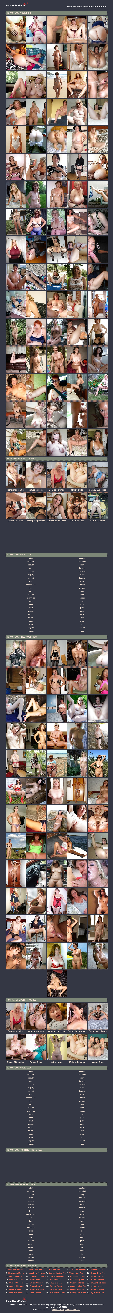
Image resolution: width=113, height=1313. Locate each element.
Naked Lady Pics (77, 1280)
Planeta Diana (56, 1283)
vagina (31, 628)
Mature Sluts (55, 1280)
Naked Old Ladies (77, 1276)
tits (82, 624)
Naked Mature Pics (37, 1283)
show (82, 621)
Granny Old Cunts (16, 1286)
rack (82, 614)
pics (82, 604)
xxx (82, 631)
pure (82, 611)
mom (82, 595)
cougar (31, 571)
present (31, 611)
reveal (30, 618)
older (31, 604)
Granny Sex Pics (97, 1270)
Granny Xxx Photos (38, 1276)
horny (82, 585)
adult (31, 558)
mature (31, 595)
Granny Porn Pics (98, 1273)
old (82, 601)
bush (31, 568)
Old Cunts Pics (15, 1276)
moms (82, 598)
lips (30, 591)
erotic (82, 575)
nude (31, 601)
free (30, 581)
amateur (82, 558)
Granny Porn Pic (36, 1286)
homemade (30, 585)
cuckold (82, 571)
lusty (82, 591)
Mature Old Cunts (57, 1293)
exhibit (31, 578)
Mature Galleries (16, 1280)
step (31, 624)
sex (82, 618)
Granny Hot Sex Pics (57, 1273)
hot (30, 588)
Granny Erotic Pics (78, 1293)
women (31, 631)
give (82, 581)
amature (30, 561)
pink (31, 608)
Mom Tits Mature (16, 1293)
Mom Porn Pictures (37, 1273)
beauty (31, 565)
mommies (31, 598)
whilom (82, 628)
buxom (82, 568)
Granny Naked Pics (78, 1286)
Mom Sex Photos (15, 1270)
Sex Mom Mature (57, 1276)
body (82, 565)
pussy (30, 614)
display (31, 575)
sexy (31, 621)
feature (82, 578)
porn (82, 608)
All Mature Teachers (77, 1270)
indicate (82, 588)
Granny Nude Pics (17, 1283)
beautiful (82, 561)
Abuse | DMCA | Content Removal (66, 1310)
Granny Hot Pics (77, 1283)
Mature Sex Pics (35, 1270)
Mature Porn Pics (37, 1289)
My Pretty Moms (97, 1293)
